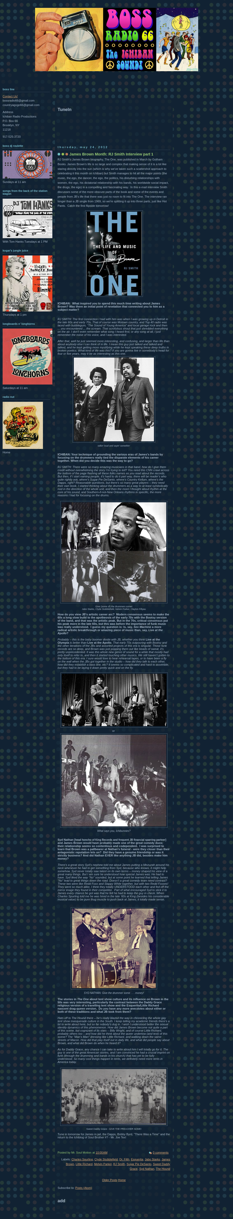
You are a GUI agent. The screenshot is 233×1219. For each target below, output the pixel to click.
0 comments (161, 1152)
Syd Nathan (146, 1168)
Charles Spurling (82, 1159)
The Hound (163, 1168)
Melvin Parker (103, 1164)
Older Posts (109, 1180)
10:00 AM (101, 1152)
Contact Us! (10, 96)
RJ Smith (119, 1164)
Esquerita (137, 1159)
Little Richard (84, 1164)
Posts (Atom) (83, 1187)
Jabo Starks (152, 1159)
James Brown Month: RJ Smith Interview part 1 (111, 154)
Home (122, 1180)
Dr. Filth (124, 1159)
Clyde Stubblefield (106, 1159)
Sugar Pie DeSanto (139, 1164)
